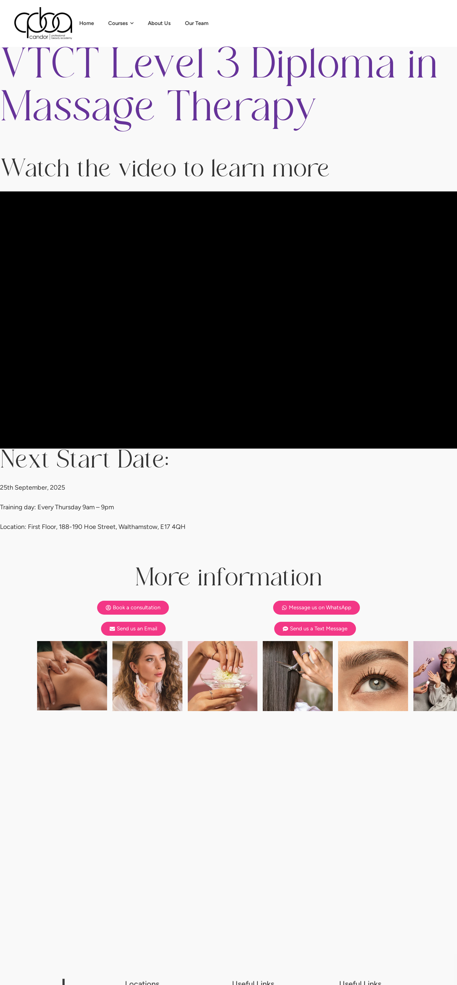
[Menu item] (86, 23)
